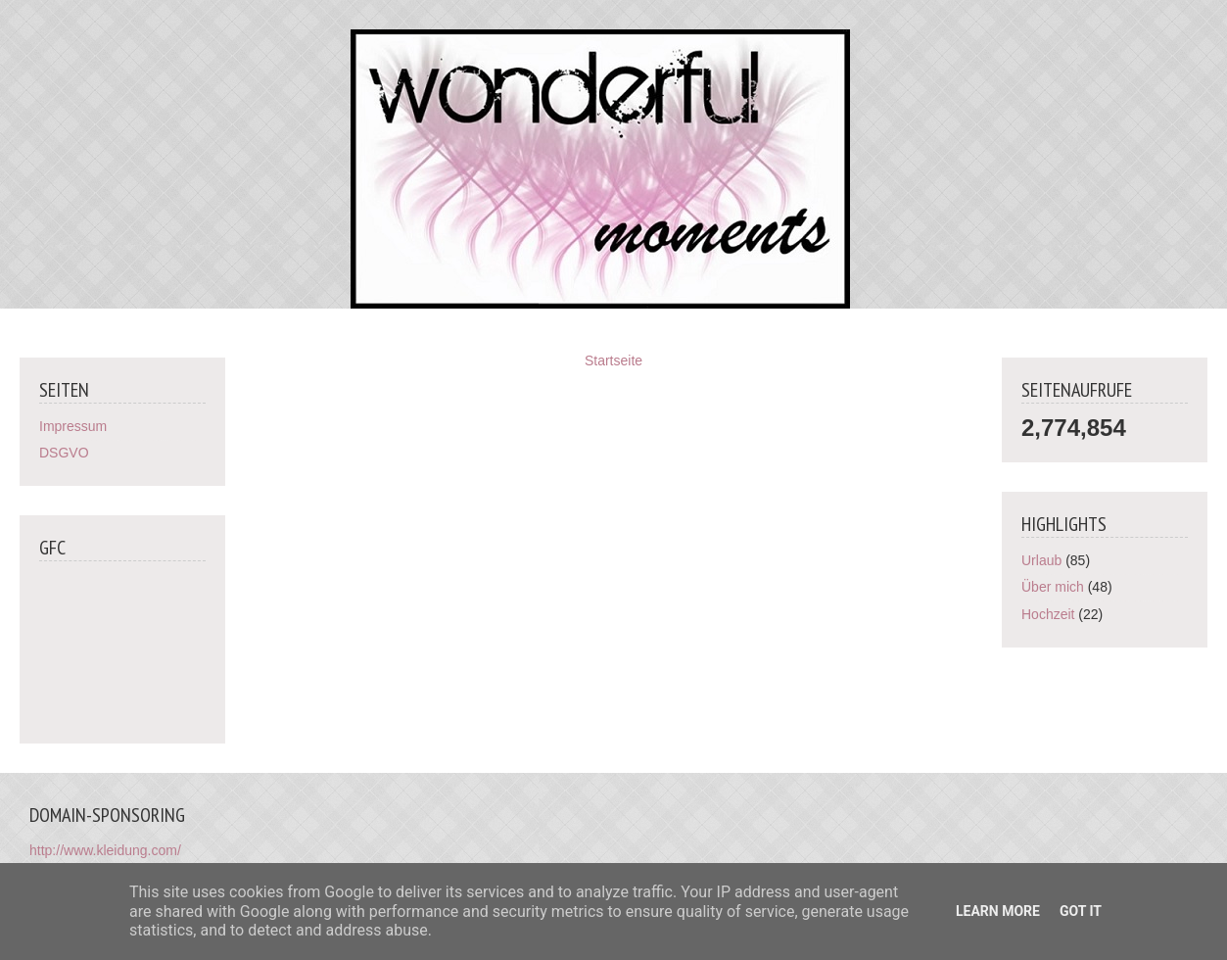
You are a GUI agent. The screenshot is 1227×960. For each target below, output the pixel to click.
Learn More (998, 911)
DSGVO (64, 452)
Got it (1081, 911)
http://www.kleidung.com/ (105, 850)
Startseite (613, 360)
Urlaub (1041, 560)
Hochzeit (1047, 614)
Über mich (1052, 587)
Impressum (73, 426)
